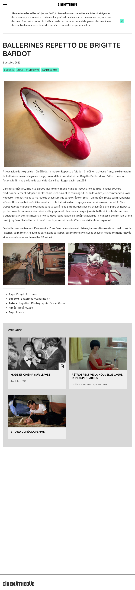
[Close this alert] (122, 21)
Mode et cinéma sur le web (30, 374)
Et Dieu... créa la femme (28, 431)
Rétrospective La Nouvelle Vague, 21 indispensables (97, 376)
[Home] (67, 4)
